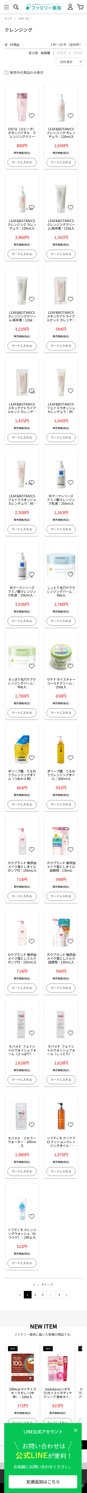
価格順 (78, 53)
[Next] (67, 1294)
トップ (8, 18)
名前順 (46, 53)
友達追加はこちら (43, 1482)
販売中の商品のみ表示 (24, 72)
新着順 (62, 53)
